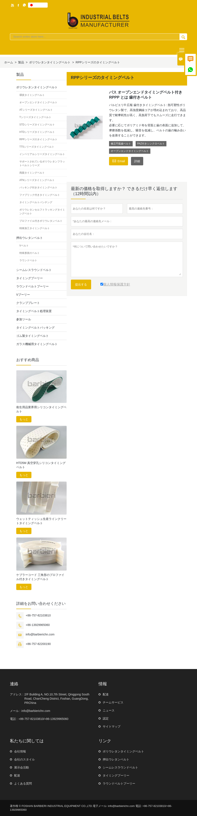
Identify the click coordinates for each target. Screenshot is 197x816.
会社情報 (20, 751)
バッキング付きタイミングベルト (38, 187)
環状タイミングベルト (32, 95)
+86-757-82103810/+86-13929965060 (43, 719)
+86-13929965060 (38, 625)
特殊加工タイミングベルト (34, 228)
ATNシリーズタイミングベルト (37, 180)
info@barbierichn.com (40, 634)
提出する (81, 284)
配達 (106, 694)
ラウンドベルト (28, 260)
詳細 (137, 161)
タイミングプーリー (29, 278)
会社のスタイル (24, 759)
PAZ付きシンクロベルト (151, 143)
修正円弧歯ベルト (121, 143)
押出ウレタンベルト (29, 237)
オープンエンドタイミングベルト (130, 151)
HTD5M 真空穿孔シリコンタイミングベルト (41, 465)
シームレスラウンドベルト (34, 270)
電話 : (14, 719)
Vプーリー (23, 294)
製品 (21, 62)
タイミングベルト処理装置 (34, 311)
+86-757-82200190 (38, 644)
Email (118, 160)
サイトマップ (111, 726)
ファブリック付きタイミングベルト (39, 194)
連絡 (14, 683)
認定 (106, 718)
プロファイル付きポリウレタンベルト (40, 220)
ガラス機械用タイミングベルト (37, 344)
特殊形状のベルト (29, 253)
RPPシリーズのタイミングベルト (38, 139)
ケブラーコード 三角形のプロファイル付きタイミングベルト (40, 577)
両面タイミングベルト (32, 172)
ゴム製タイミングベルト (32, 335)
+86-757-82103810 (38, 615)
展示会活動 (21, 767)
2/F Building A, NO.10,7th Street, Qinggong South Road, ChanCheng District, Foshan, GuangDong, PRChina (56, 698)
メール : (15, 711)
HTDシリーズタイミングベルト (37, 132)
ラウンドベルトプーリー (32, 286)
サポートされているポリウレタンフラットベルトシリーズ (42, 163)
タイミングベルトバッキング (35, 327)
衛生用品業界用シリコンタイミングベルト (41, 409)
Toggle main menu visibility (182, 48)
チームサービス (113, 702)
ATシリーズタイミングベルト (36, 109)
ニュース (109, 710)
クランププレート (28, 303)
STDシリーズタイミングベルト (37, 124)
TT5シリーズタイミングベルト (36, 146)
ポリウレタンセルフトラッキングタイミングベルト (42, 211)
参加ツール (23, 319)
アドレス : (16, 694)
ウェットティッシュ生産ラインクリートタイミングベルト (41, 521)
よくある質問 (23, 783)
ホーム (8, 62)
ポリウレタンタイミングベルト (49, 62)
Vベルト (24, 245)
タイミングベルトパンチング (35, 202)
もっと (23, 419)
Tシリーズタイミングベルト (35, 117)
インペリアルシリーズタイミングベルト (42, 154)
